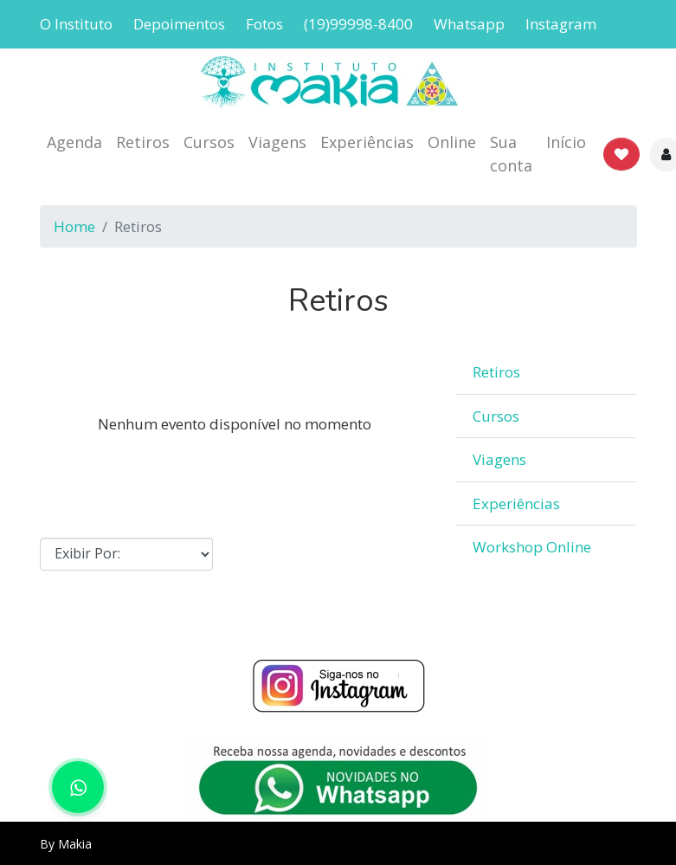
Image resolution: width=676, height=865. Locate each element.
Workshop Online (532, 547)
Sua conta (511, 154)
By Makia (66, 844)
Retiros (143, 142)
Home (74, 226)
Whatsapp (469, 24)
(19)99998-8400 (358, 24)
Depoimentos (179, 24)
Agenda (74, 142)
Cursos (209, 142)
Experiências (367, 142)
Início (566, 142)
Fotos (264, 24)
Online (452, 142)
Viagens (277, 142)
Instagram (560, 24)
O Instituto (76, 24)
